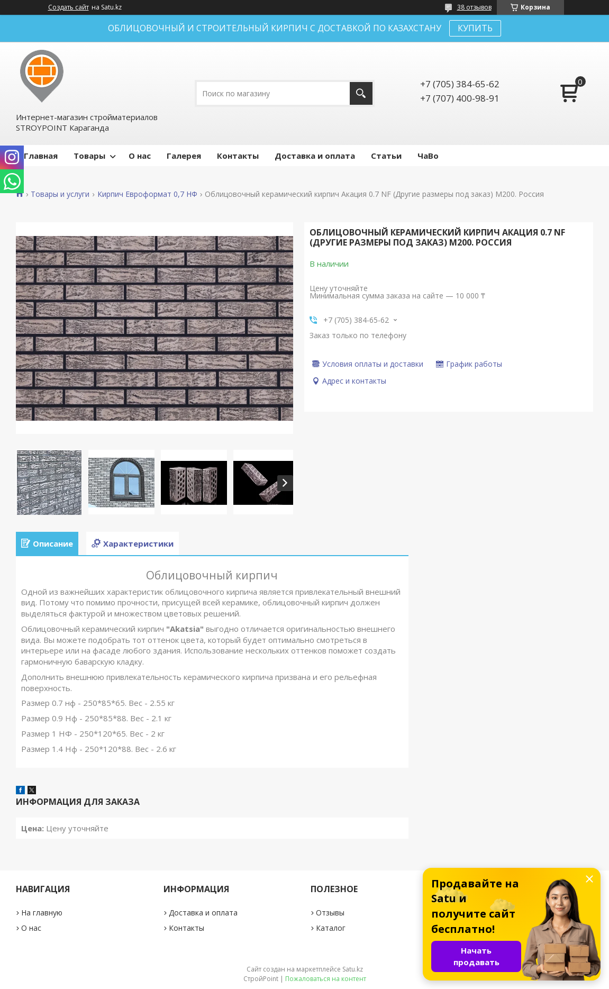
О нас (140, 155)
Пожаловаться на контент (325, 978)
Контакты (238, 155)
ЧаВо (428, 155)
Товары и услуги (60, 194)
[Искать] (361, 93)
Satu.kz (352, 969)
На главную (41, 913)
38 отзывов (474, 7)
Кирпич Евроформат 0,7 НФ (147, 194)
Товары (89, 155)
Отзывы (330, 913)
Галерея (184, 155)
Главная (41, 155)
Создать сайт (68, 7)
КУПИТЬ (475, 28)
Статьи (386, 155)
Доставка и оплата (315, 155)
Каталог (331, 928)
